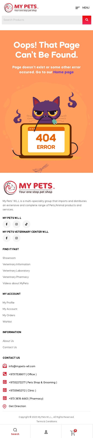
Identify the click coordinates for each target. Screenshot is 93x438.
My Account (10, 309)
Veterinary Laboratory (16, 271)
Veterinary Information (16, 264)
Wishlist (7, 322)
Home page (63, 72)
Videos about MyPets (16, 283)
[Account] (46, 432)
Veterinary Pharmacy (16, 277)
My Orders (9, 315)
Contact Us (10, 347)
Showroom (9, 258)
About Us (8, 341)
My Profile (8, 303)
